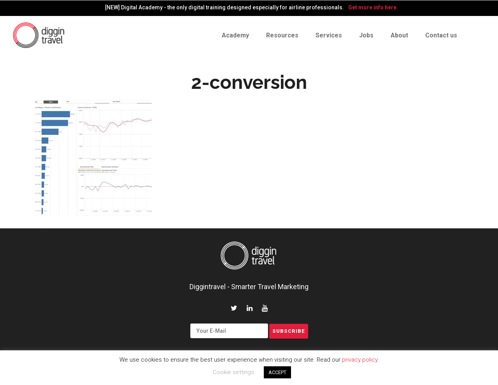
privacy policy (359, 359)
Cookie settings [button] (233, 372)
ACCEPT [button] (277, 372)
